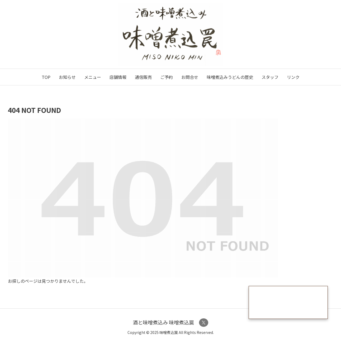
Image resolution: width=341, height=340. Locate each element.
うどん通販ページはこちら (288, 302)
